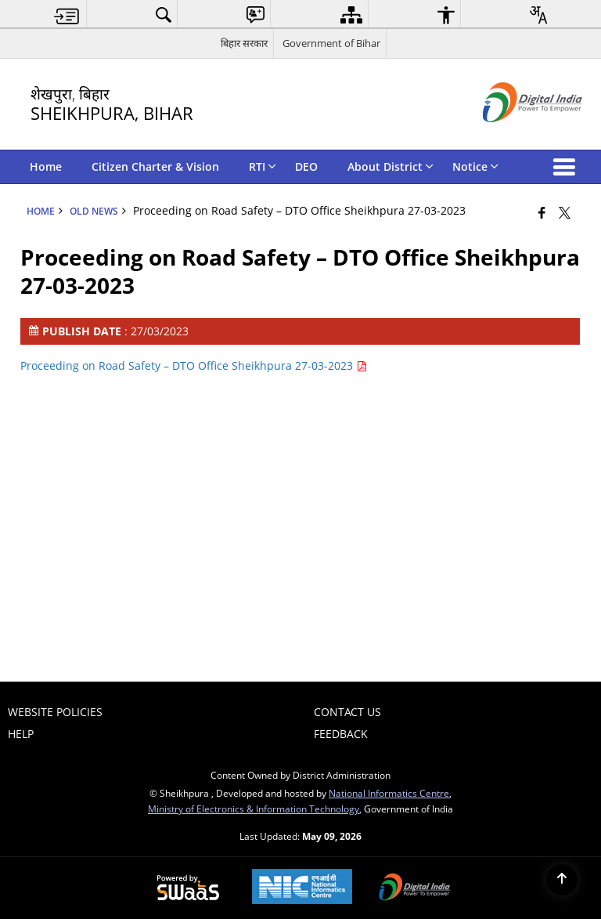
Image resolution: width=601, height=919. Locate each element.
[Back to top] (562, 879)
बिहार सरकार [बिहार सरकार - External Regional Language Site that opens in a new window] (244, 43)
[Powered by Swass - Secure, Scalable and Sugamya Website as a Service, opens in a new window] (188, 888)
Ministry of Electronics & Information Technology (253, 808)
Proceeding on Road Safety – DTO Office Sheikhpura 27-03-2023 (193, 365)
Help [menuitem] (21, 733)
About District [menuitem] (390, 166)
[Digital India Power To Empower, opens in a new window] (414, 888)
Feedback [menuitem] (341, 733)
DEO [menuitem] (306, 166)
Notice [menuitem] (475, 166)
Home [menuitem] (46, 166)
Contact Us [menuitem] (347, 711)
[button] (567, 166)
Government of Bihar (331, 43)
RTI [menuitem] (262, 166)
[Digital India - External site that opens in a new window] (513, 135)
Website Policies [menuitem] (55, 711)
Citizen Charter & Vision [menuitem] (155, 166)
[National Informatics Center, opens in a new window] (302, 888)
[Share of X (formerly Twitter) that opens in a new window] (564, 212)
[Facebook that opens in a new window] (542, 212)
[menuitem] (67, 14)
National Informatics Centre (389, 793)
